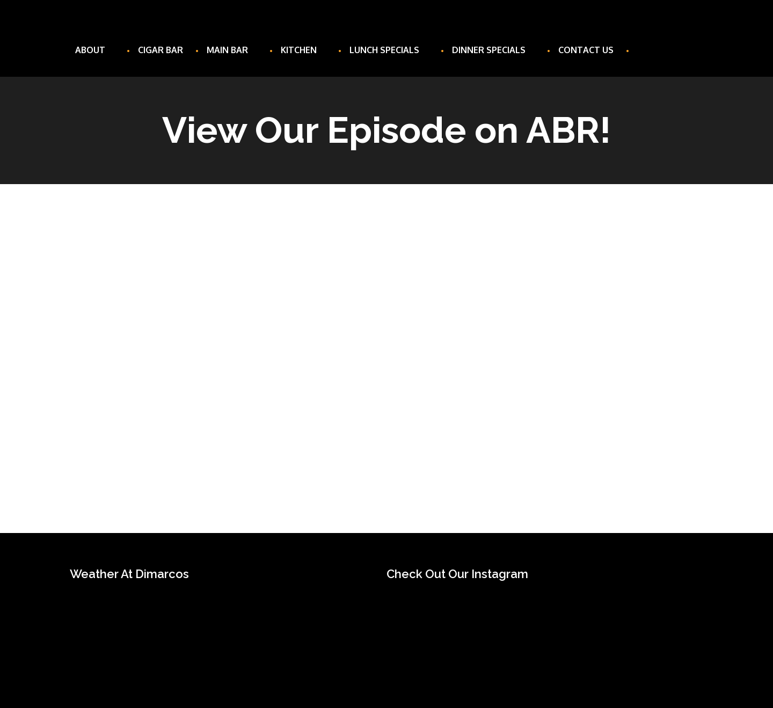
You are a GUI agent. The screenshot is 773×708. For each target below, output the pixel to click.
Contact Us (586, 50)
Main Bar (232, 50)
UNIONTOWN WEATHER (217, 629)
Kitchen (303, 50)
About (94, 50)
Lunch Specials (388, 50)
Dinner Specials (493, 50)
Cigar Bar (160, 50)
